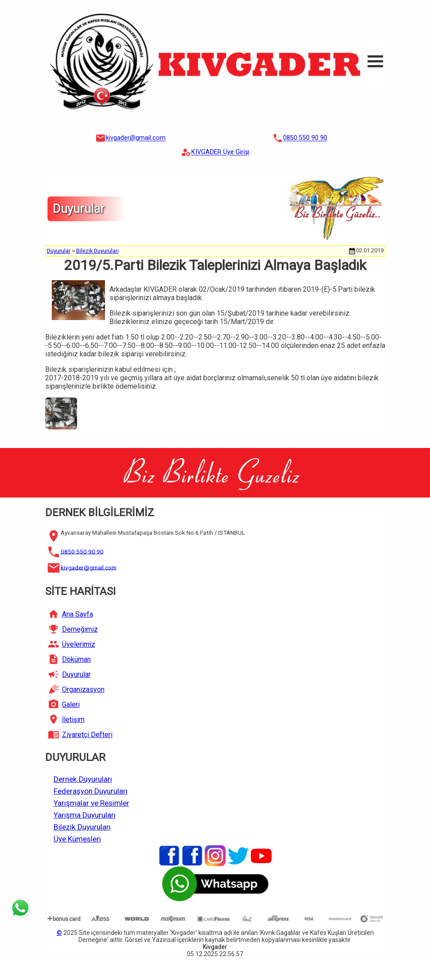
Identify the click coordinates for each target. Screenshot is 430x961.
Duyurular (58, 250)
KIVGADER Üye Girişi (220, 152)
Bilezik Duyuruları (97, 250)
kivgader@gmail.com (136, 138)
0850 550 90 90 (305, 138)
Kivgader (215, 946)
